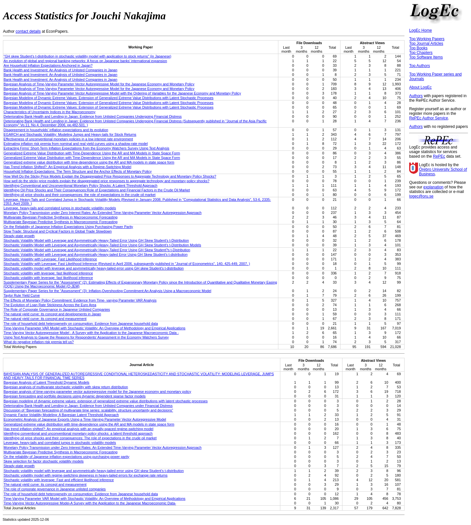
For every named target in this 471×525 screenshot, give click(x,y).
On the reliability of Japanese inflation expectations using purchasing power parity (66, 457)
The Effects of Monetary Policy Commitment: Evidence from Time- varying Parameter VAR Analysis (80, 300)
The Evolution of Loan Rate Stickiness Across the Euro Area (50, 305)
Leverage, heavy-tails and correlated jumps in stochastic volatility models (60, 208)
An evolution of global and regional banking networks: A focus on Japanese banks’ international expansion (85, 61)
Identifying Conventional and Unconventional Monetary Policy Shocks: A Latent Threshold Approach (80, 185)
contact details (28, 31)
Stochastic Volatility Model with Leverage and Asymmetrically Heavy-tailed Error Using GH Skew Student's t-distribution (95, 254)
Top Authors (419, 65)
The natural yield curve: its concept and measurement (45, 319)
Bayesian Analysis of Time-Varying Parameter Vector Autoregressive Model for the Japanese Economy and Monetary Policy (99, 84)
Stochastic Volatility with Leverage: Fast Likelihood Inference (50, 259)
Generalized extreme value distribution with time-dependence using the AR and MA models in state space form (89, 162)
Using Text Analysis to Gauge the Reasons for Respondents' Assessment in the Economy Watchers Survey (86, 337)
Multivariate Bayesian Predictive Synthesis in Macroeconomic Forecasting (60, 217)
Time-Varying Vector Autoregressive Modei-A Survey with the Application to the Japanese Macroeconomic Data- (90, 503)
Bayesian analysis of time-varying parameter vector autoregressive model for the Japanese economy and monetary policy (97, 392)
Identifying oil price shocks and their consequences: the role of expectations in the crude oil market (79, 195)
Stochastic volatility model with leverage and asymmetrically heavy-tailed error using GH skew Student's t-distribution (93, 268)
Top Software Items (426, 57)
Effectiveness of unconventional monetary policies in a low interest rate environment (68, 139)
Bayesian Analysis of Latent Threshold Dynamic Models (46, 382)
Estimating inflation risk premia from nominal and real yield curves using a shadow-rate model (76, 144)
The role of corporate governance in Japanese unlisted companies (55, 489)
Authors (416, 96)
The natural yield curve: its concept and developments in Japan (52, 314)
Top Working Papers (427, 39)
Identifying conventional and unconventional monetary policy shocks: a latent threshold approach (78, 433)
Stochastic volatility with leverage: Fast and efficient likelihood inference (59, 480)
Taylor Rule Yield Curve (22, 295)
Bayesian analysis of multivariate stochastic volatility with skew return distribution (66, 387)
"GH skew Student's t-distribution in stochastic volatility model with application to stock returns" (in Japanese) (87, 56)
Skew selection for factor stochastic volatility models (44, 461)
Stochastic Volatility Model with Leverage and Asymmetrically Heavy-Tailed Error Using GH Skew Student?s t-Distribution (97, 250)
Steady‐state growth (19, 466)
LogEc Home (420, 30)
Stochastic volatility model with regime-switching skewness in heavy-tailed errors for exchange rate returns (85, 475)
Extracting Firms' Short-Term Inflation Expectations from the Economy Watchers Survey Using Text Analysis (86, 148)
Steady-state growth (19, 236)
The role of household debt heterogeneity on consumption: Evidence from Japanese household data (81, 323)
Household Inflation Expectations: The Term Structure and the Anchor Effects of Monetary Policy (78, 171)
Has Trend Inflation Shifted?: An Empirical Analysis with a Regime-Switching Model (67, 167)
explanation (433, 187)
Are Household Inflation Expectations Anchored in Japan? (48, 65)
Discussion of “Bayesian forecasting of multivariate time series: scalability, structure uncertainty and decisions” (88, 410)
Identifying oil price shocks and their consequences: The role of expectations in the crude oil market (80, 438)
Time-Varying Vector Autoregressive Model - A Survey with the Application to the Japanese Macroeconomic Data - (91, 333)
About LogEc (420, 87)
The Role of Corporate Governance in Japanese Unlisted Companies (57, 309)
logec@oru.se (421, 196)
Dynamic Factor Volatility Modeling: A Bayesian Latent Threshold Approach (61, 415)
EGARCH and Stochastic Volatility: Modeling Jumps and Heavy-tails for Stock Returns (70, 134)
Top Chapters (420, 52)
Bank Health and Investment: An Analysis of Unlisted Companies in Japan (60, 70)
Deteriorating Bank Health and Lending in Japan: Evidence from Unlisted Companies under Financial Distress (88, 406)
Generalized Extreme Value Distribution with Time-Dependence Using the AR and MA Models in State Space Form (92, 153)
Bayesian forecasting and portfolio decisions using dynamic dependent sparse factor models (75, 396)
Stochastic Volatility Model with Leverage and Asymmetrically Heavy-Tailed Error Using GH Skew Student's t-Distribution (96, 240)
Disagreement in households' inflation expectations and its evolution (56, 130)
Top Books (418, 48)
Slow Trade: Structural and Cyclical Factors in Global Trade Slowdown (58, 231)
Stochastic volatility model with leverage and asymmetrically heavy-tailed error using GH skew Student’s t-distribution (94, 471)
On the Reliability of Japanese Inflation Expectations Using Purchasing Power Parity (68, 227)
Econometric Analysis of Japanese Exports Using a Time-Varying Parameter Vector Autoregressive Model (85, 419)
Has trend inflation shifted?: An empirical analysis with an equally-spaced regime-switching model (78, 429)
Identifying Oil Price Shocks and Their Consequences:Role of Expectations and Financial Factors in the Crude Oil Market (97, 190)
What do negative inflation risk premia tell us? (39, 342)
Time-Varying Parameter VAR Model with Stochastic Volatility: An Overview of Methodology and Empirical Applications (94, 328)
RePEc (439, 156)
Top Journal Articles (426, 43)
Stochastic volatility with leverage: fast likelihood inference (48, 273)
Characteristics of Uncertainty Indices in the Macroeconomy (50, 112)
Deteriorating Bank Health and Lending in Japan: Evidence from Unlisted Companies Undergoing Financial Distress (93, 116)
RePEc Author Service (428, 118)
